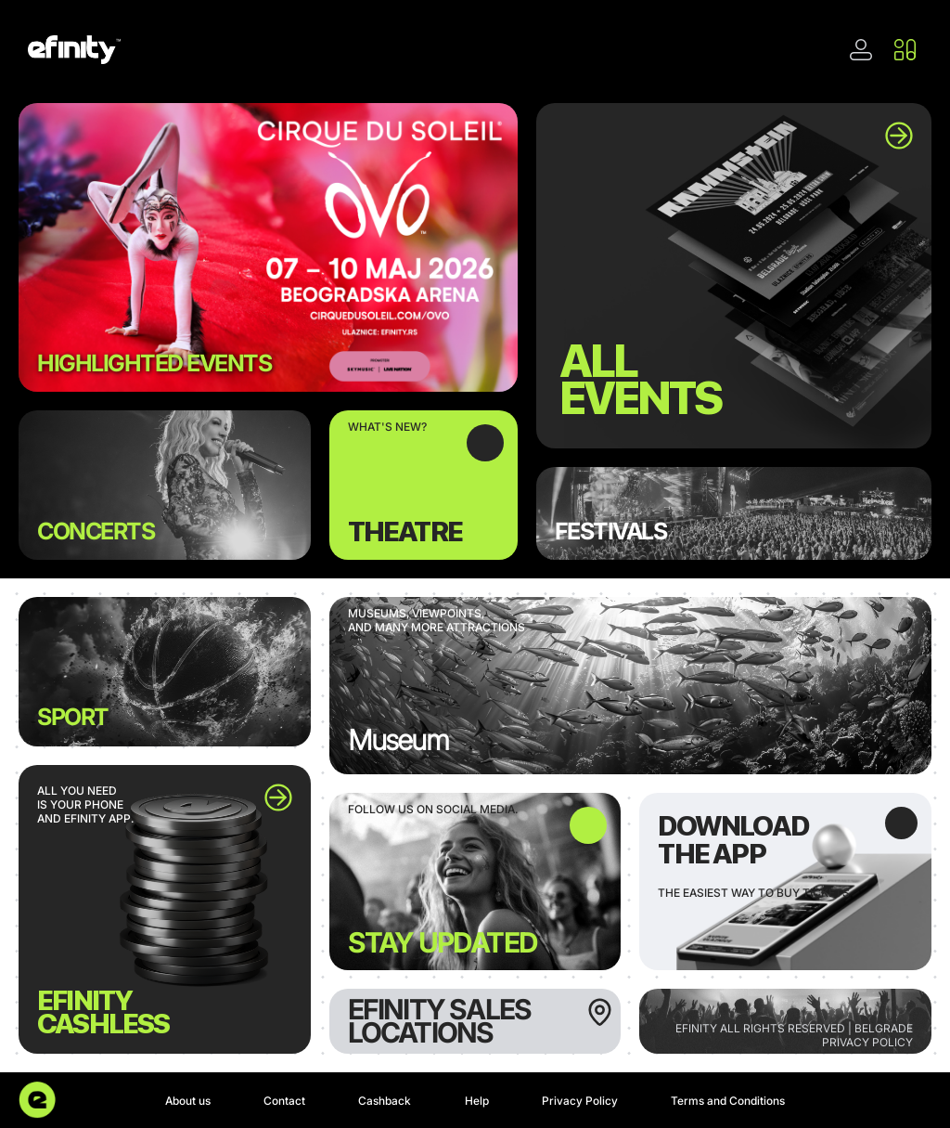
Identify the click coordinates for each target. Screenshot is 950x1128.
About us (188, 1101)
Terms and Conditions (728, 1101)
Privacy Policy (580, 1101)
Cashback (384, 1101)
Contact (284, 1101)
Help (477, 1101)
